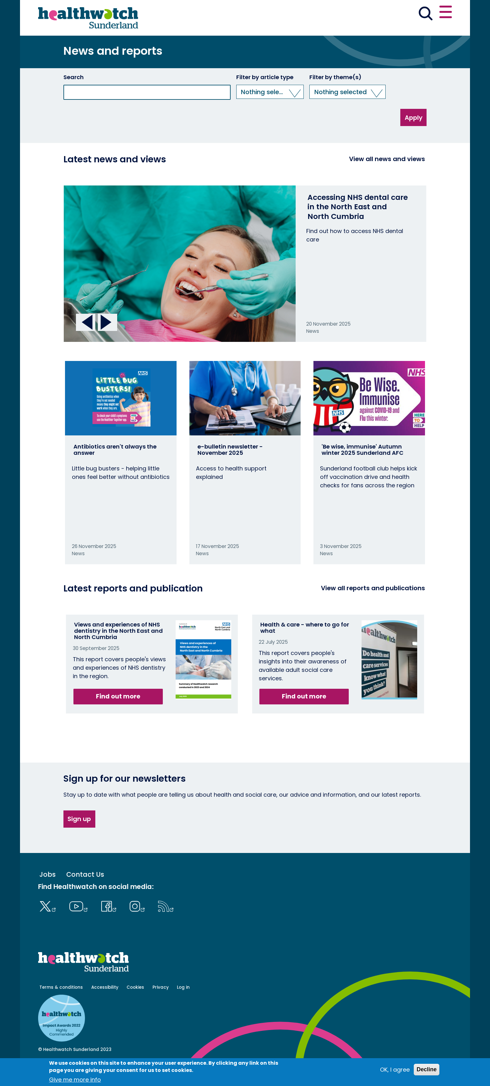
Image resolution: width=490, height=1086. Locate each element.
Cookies (135, 1009)
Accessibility (104, 1009)
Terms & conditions (61, 1009)
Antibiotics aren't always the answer (115, 471)
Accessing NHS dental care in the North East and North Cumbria (358, 228)
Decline (427, 1069)
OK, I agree (395, 1069)
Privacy (160, 1009)
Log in (183, 1009)
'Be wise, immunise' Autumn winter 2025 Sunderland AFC (362, 471)
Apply (413, 138)
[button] (360, 14)
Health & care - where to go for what (304, 649)
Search (73, 98)
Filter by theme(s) (335, 98)
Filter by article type (264, 98)
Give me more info (75, 1079)
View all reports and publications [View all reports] (373, 609)
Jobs (47, 896)
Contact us (422, 13)
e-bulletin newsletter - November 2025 (230, 471)
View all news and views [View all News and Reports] (387, 180)
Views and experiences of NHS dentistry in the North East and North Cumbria (118, 652)
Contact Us (85, 896)
